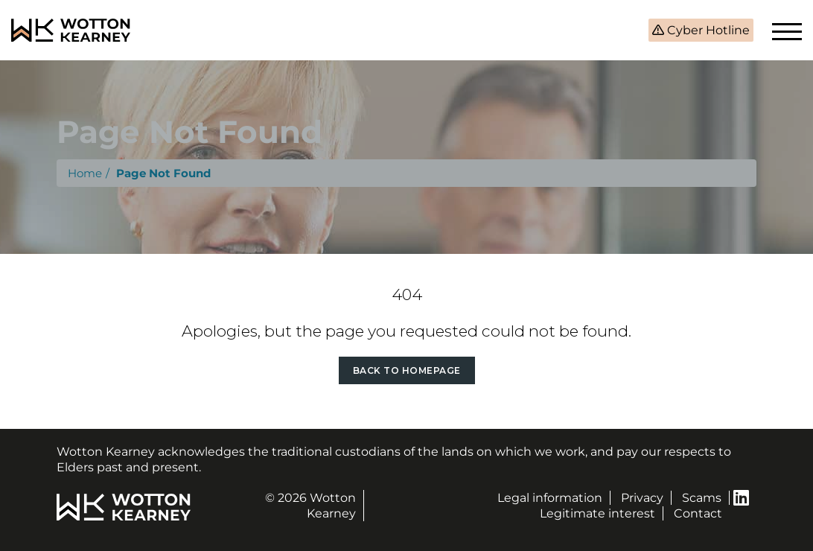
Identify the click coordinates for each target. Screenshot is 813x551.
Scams (701, 498)
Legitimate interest (597, 513)
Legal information (549, 498)
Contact (698, 513)
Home (85, 173)
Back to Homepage (407, 370)
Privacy (642, 498)
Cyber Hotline (707, 30)
